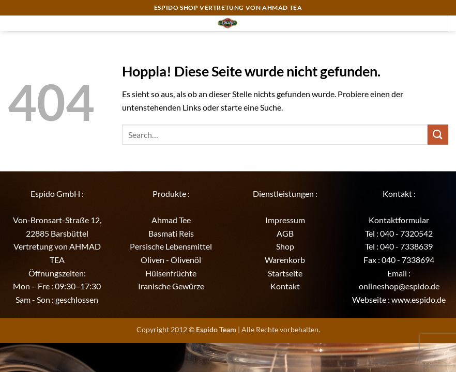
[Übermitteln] (438, 135)
